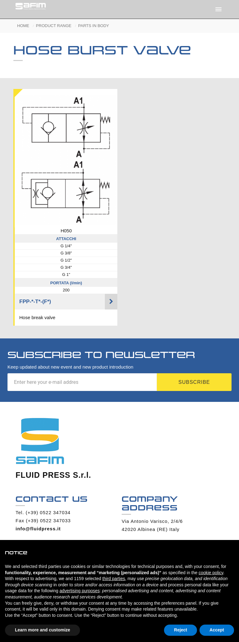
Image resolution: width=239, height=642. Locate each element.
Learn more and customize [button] (42, 629)
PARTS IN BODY (93, 25)
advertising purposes (79, 590)
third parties (113, 578)
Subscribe (194, 382)
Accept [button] (216, 629)
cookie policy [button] (211, 572)
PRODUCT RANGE (54, 25)
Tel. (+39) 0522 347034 (43, 512)
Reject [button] (180, 629)
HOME (23, 25)
